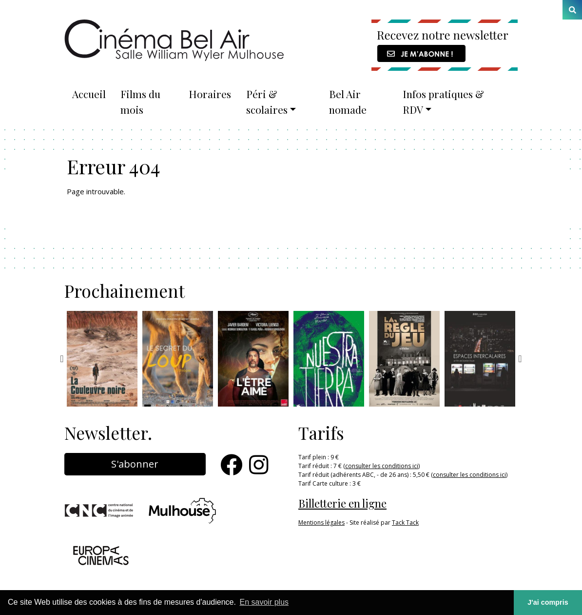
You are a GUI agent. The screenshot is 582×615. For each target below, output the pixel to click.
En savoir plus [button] (264, 602)
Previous (62, 359)
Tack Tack (405, 522)
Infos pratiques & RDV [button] (443, 101)
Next (520, 359)
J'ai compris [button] (547, 602)
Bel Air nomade (348, 101)
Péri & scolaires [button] (267, 101)
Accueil (89, 94)
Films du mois (140, 101)
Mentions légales (321, 522)
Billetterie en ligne (342, 503)
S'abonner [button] (134, 464)
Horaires (210, 94)
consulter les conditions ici (381, 466)
